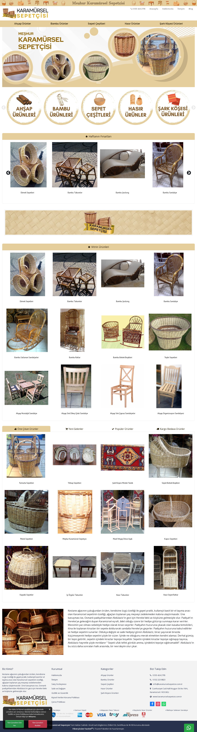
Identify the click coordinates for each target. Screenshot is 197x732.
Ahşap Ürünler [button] (22, 23)
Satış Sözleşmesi (59, 684)
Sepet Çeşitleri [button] (96, 23)
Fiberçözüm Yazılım (83, 728)
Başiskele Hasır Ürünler (142, 710)
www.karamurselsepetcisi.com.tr (166, 696)
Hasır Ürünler (107, 688)
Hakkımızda (167, 8)
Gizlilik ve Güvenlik (60, 693)
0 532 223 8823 (157, 679)
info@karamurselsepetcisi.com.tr (166, 684)
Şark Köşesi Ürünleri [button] (171, 23)
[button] (16, 57)
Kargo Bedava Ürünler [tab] (171, 429)
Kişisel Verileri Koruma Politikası (65, 697)
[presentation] (3, 107)
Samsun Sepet (80, 710)
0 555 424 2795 (157, 675)
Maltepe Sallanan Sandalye (177, 710)
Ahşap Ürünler (107, 675)
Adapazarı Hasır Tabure (109, 710)
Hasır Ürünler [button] (132, 23)
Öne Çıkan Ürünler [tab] (26, 429)
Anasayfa (153, 8)
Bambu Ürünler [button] (59, 23)
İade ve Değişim (58, 688)
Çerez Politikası (58, 702)
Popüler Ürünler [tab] (122, 429)
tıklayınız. (32, 716)
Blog (191, 8)
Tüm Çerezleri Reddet (37, 724)
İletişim (181, 8)
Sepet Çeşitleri (107, 684)
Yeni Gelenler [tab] (74, 429)
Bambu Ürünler (107, 679)
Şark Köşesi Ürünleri (110, 693)
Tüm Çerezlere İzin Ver (14, 724)
